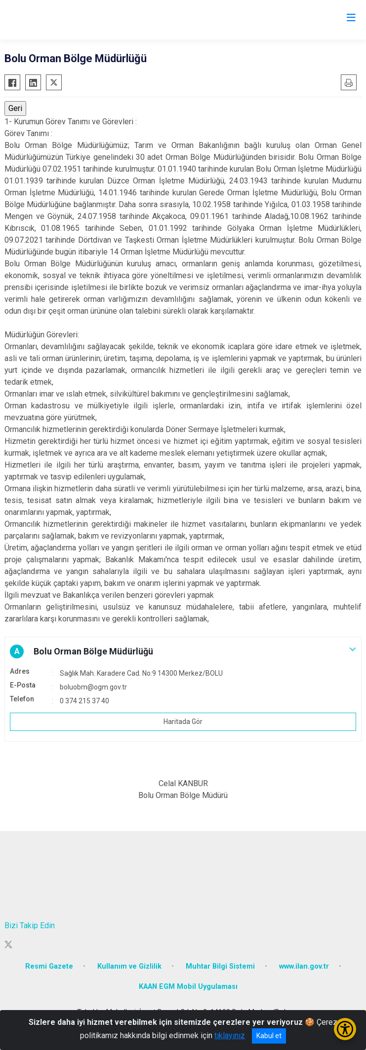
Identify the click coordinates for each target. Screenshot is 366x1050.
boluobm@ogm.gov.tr (93, 687)
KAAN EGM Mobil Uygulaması (188, 986)
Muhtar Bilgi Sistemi (220, 966)
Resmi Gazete (49, 966)
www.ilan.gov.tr (304, 966)
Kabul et (269, 1036)
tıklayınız (229, 1035)
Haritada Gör (183, 721)
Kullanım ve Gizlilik (129, 966)
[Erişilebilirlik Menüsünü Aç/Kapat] (345, 1029)
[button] (183, 651)
